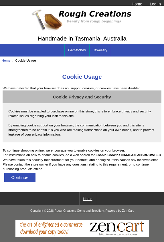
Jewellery (100, 50)
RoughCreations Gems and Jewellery (79, 210)
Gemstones (77, 50)
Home (137, 4)
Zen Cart (128, 210)
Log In (155, 4)
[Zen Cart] (82, 236)
